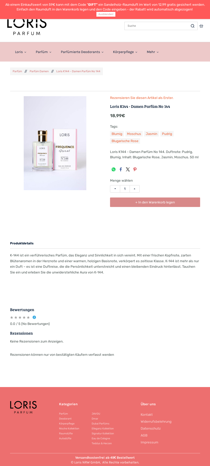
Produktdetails (22, 243)
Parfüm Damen (39, 70)
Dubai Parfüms (100, 422)
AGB (144, 435)
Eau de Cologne (101, 437)
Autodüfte (65, 437)
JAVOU (96, 413)
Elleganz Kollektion (103, 427)
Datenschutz (151, 428)
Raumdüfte (66, 432)
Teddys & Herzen (102, 442)
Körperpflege (66, 422)
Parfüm (17, 70)
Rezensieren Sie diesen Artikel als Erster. (141, 97)
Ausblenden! (105, 14)
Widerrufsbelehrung (156, 421)
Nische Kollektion (69, 427)
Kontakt (147, 414)
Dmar (95, 418)
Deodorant (65, 418)
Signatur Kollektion (103, 432)
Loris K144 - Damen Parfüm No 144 (78, 70)
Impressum (149, 442)
